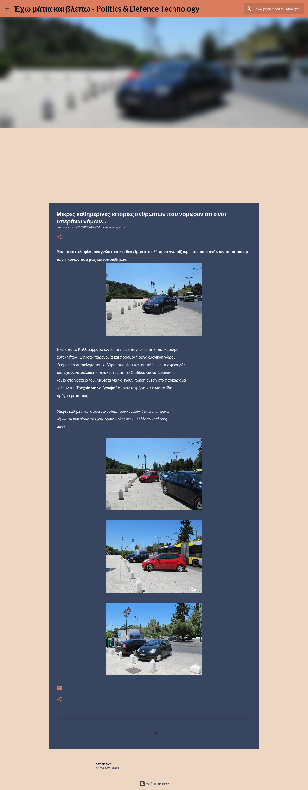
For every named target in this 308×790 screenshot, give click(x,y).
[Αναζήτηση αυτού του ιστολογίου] (279, 8)
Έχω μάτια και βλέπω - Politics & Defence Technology (106, 8)
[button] (59, 237)
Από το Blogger (154, 784)
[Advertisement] (154, 164)
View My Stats (107, 768)
